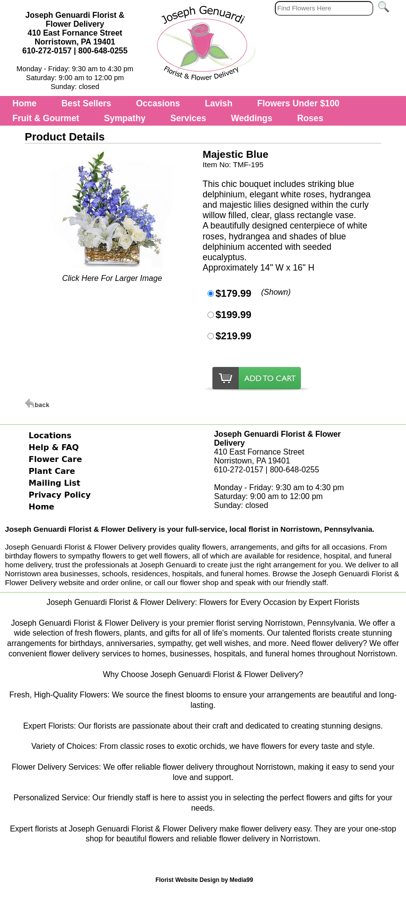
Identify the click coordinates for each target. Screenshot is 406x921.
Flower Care (55, 459)
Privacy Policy (60, 495)
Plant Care (52, 471)
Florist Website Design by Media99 (204, 879)
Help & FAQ (54, 447)
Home (24, 103)
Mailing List (54, 483)
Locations (50, 435)
